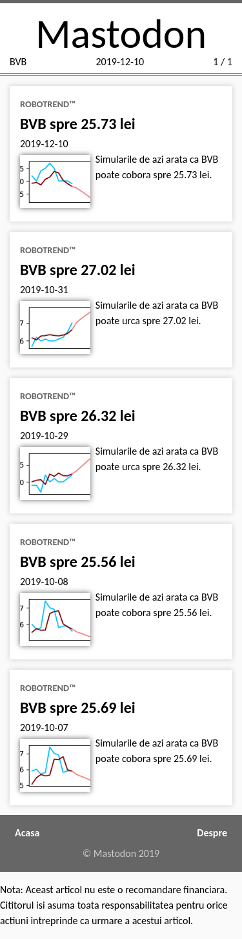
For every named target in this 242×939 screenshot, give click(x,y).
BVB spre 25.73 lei (78, 123)
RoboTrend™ (48, 104)
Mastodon (121, 33)
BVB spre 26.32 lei (78, 415)
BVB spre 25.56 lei (78, 561)
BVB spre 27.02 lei (78, 269)
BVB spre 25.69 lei (78, 707)
